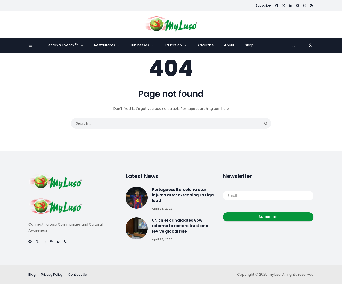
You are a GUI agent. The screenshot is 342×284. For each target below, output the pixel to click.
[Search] (293, 45)
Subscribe (268, 217)
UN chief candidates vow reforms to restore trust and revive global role (180, 226)
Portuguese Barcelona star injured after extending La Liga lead (183, 195)
